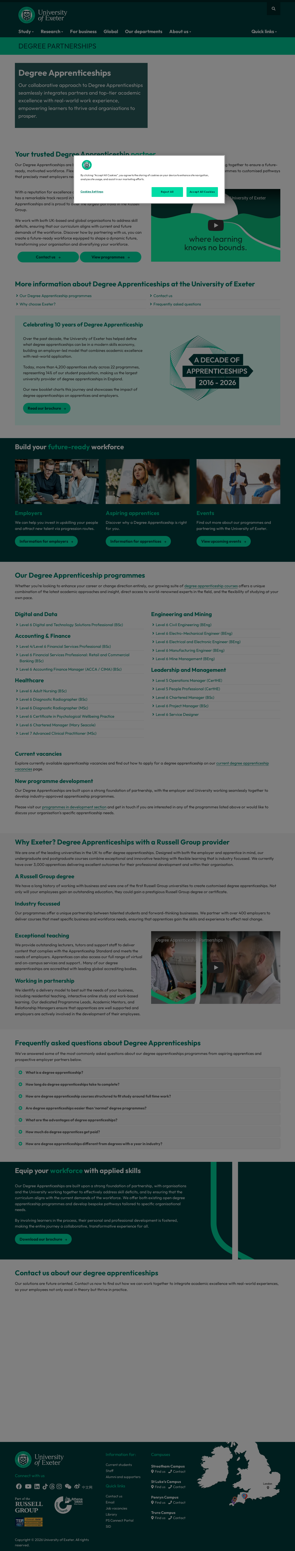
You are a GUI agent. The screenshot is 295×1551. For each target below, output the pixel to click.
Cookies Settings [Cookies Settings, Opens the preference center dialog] (92, 191)
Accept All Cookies (202, 191)
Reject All (167, 191)
